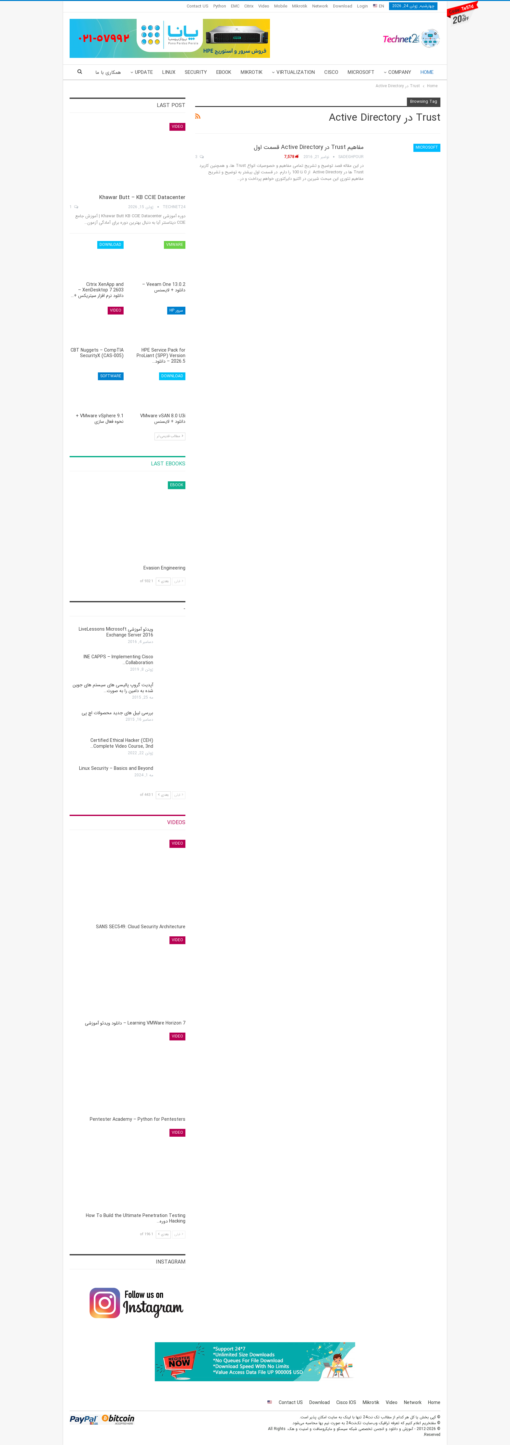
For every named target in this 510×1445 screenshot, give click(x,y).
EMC (235, 6)
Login (362, 6)
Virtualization (295, 72)
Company (399, 72)
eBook (223, 72)
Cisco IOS (346, 1402)
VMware (174, 245)
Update (144, 72)
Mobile (280, 6)
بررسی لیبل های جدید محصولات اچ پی (117, 712)
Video (263, 6)
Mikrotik (299, 6)
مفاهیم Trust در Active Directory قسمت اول (309, 147)
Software (110, 376)
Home (427, 72)
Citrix (248, 6)
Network (320, 6)
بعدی (163, 581)
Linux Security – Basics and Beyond (116, 768)
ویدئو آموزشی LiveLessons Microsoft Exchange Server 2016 (116, 632)
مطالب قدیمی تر (170, 436)
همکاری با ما (108, 72)
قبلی (178, 581)
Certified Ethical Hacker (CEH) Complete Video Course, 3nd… (121, 743)
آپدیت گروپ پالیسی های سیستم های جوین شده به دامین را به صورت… (113, 687)
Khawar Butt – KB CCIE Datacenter (142, 197)
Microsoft (361, 72)
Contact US (197, 6)
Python (219, 6)
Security (196, 72)
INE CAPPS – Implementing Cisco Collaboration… (118, 659)
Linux (168, 72)
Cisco (331, 72)
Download (342, 6)
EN (378, 6)
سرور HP (176, 310)
